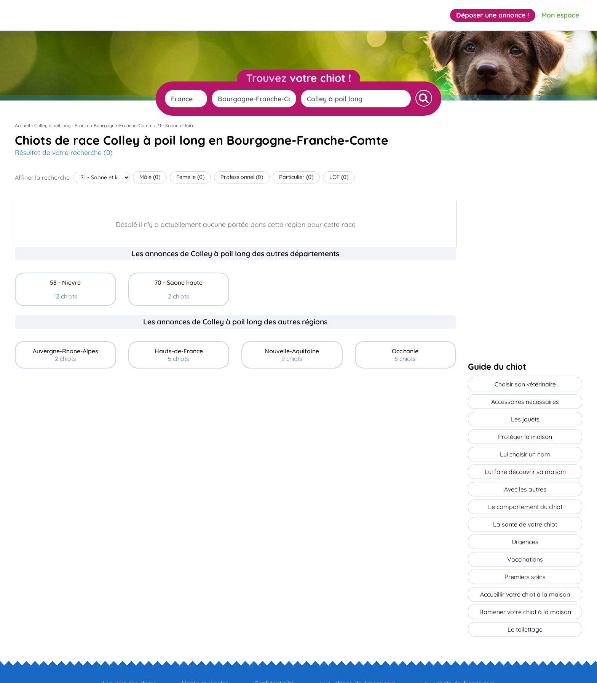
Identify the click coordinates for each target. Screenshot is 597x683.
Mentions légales (205, 660)
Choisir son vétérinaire (525, 383)
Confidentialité (274, 660)
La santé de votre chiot (525, 511)
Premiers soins (525, 559)
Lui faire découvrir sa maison (525, 463)
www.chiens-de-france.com (358, 660)
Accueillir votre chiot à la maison (525, 575)
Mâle (149, 177)
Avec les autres (525, 479)
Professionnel (241, 177)
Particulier (296, 177)
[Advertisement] (235, 431)
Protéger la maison (525, 431)
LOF (338, 177)
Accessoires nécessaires (525, 399)
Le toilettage (525, 607)
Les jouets (525, 415)
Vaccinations (525, 543)
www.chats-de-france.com (458, 660)
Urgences (525, 527)
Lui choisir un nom (525, 447)
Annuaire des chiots (129, 660)
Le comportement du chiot (525, 495)
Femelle (190, 177)
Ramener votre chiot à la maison (525, 591)
